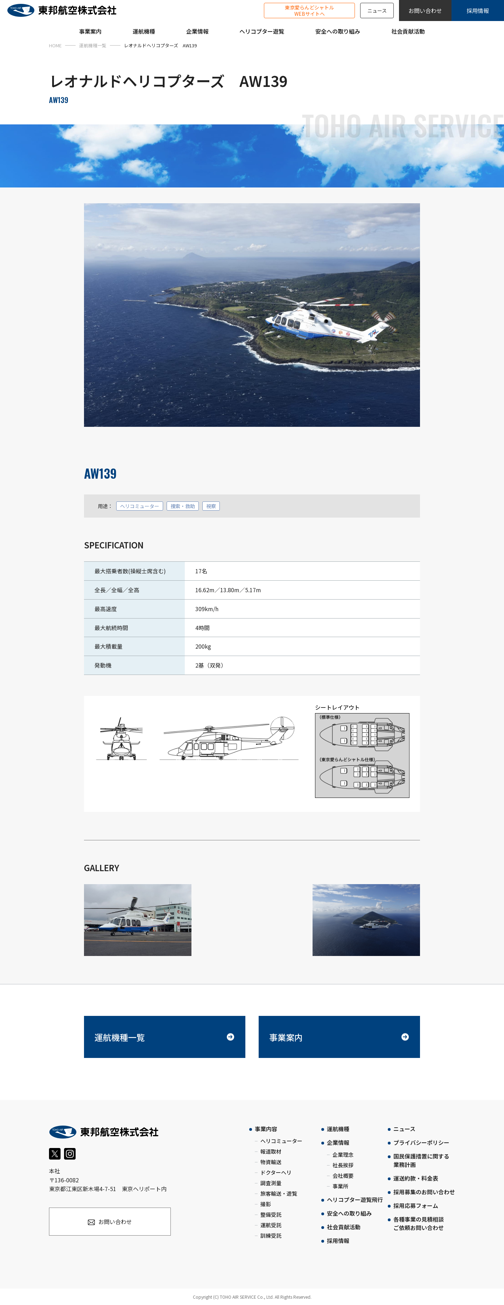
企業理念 (343, 1154)
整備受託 (270, 1214)
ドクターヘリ (276, 1172)
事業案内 (286, 1037)
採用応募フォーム (415, 1205)
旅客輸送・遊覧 (278, 1193)
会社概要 (343, 1175)
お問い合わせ (425, 10)
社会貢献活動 (343, 1227)
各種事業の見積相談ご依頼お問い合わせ (418, 1223)
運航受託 (270, 1225)
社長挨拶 (343, 1165)
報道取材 (270, 1151)
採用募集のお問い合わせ (424, 1192)
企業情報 (338, 1142)
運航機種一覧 (92, 45)
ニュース (377, 10)
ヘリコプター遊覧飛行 (355, 1199)
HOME (55, 45)
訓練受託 (270, 1235)
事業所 (340, 1186)
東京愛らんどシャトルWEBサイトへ (309, 10)
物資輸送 (270, 1162)
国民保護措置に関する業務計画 (421, 1160)
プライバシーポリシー (421, 1142)
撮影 (265, 1204)
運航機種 (338, 1129)
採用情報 (478, 10)
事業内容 (266, 1129)
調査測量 (270, 1183)
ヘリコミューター (281, 1141)
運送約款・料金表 (415, 1178)
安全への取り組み (349, 1213)
